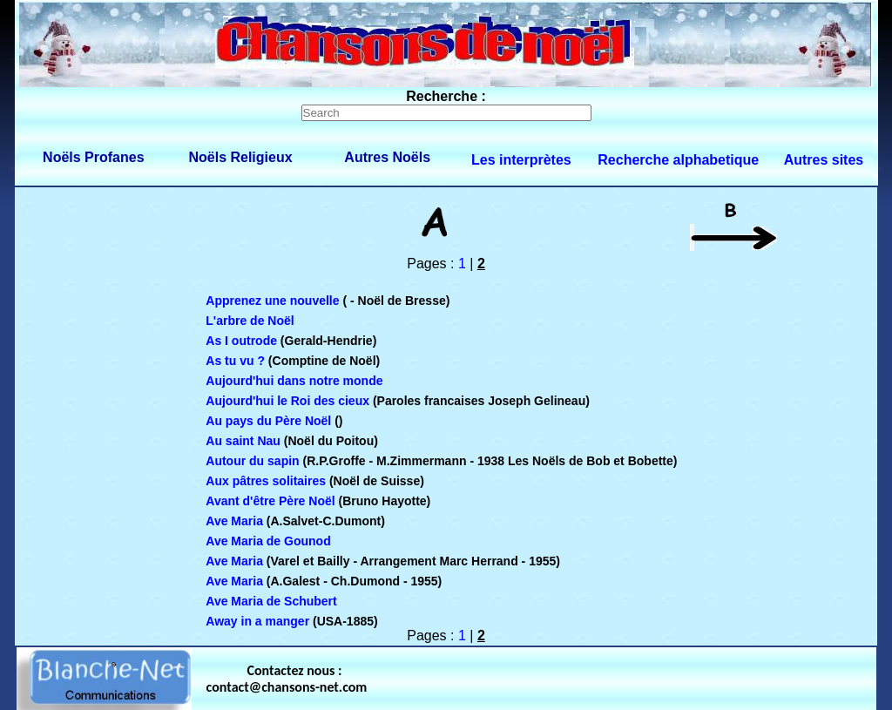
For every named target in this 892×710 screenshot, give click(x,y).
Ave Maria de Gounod (268, 541)
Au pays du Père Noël (268, 421)
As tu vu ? (235, 361)
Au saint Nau (243, 441)
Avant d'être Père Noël (270, 501)
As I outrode (241, 341)
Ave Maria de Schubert (271, 601)
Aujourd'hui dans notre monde (294, 381)
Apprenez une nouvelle (272, 301)
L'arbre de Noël (250, 321)
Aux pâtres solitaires (266, 481)
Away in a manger (257, 621)
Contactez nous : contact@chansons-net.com (287, 678)
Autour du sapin (252, 461)
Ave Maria (234, 521)
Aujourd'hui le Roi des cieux (287, 401)
